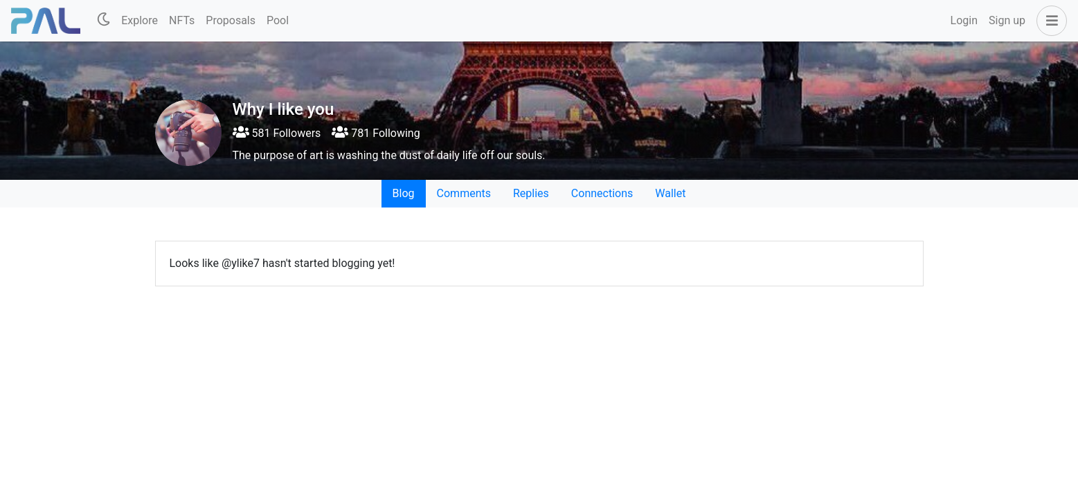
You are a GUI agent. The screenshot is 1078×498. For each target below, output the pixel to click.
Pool (278, 20)
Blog (404, 193)
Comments (464, 193)
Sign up (1007, 20)
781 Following (376, 133)
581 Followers (277, 133)
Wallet (670, 193)
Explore (139, 20)
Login (964, 20)
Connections (602, 193)
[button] (1049, 21)
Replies (531, 193)
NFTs (182, 20)
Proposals (230, 20)
